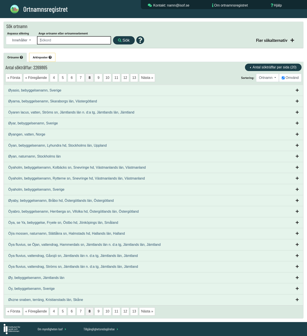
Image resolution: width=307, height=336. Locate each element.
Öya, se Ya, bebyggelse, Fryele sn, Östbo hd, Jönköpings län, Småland (63, 222)
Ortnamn (15, 57)
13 (134, 78)
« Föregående (36, 78)
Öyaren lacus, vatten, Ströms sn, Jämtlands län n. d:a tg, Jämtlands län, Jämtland (71, 112)
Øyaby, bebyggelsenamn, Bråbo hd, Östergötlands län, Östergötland (61, 200)
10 (107, 78)
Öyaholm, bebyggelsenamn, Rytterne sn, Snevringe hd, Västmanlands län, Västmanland (76, 178)
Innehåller (20, 40)
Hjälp (278, 5)
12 (125, 78)
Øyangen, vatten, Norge (26, 134)
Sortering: (247, 78)
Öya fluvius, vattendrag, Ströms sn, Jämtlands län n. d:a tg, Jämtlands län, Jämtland (73, 266)
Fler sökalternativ (272, 40)
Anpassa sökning (18, 33)
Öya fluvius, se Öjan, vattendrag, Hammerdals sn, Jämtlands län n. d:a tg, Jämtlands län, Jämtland (84, 244)
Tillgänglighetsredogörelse (100, 329)
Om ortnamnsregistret (231, 5)
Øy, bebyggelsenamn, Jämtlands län (36, 278)
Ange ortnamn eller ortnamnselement (63, 33)
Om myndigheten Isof (52, 329)
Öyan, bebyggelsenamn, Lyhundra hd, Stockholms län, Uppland (57, 145)
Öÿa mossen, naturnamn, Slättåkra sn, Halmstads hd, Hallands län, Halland (66, 233)
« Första (13, 78)
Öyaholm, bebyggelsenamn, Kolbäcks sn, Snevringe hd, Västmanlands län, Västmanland (77, 167)
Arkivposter (42, 57)
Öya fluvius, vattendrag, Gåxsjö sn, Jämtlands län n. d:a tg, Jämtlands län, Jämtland (73, 256)
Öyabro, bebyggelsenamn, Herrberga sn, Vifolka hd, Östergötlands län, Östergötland (73, 211)
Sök (124, 40)
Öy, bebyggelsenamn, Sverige (31, 288)
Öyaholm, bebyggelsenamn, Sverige (36, 189)
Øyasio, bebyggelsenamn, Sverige (34, 90)
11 (116, 78)
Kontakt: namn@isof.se (171, 5)
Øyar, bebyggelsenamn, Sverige (33, 123)
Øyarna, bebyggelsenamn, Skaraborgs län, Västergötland (52, 101)
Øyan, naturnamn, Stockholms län (34, 156)
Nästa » (147, 78)
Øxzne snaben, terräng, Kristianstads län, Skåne (45, 300)
